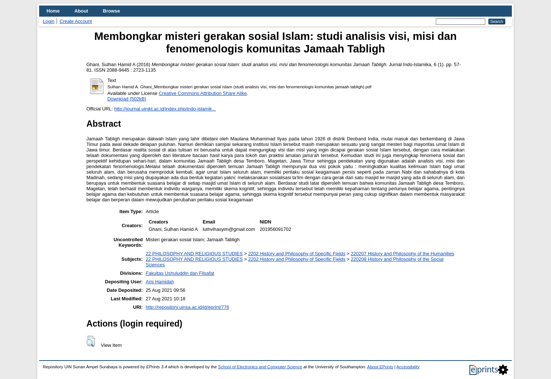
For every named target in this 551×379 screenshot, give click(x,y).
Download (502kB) (126, 99)
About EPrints (380, 367)
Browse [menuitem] (111, 11)
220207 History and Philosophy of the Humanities (402, 253)
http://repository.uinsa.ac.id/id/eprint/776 (187, 307)
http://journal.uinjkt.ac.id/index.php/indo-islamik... (165, 109)
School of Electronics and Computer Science (260, 367)
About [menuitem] (81, 11)
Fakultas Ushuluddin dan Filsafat (180, 273)
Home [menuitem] (53, 11)
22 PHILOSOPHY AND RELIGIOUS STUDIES (194, 253)
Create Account (75, 21)
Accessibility (408, 367)
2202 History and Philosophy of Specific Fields (296, 253)
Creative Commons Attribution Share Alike (203, 93)
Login (48, 21)
